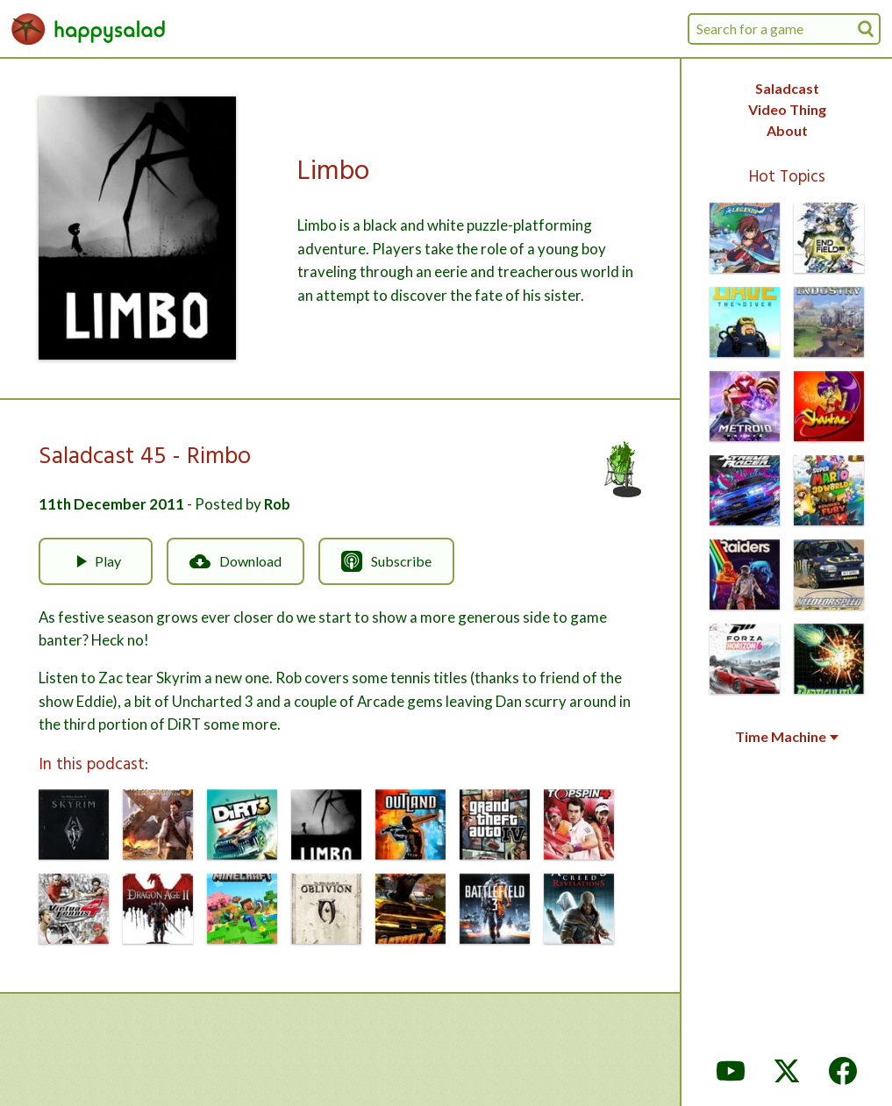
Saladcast (787, 88)
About (787, 130)
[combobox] (784, 29)
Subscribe (386, 561)
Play (95, 561)
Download (235, 561)
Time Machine (786, 737)
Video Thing (787, 109)
